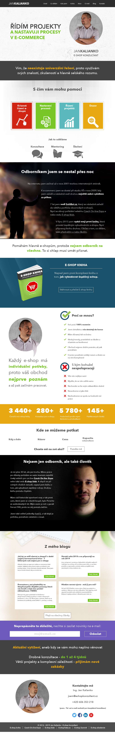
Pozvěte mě (76, 449)
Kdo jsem (64, 4)
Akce (79, 4)
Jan (19, 4)
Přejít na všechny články (57, 615)
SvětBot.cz (71, 204)
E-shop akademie (98, 727)
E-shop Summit (80, 727)
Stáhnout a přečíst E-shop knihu (76, 289)
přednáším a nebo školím (74, 231)
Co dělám (53, 4)
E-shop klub (68, 214)
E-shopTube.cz (65, 727)
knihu (95, 221)
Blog (94, 4)
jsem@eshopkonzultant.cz (83, 696)
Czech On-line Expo (94, 211)
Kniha (73, 4)
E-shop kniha (15, 727)
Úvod (45, 4)
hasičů (38, 513)
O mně (87, 4)
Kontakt (102, 4)
